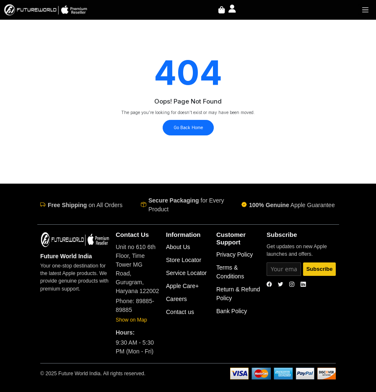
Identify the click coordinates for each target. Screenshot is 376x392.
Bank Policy (231, 311)
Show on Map (131, 320)
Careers (176, 299)
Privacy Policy (234, 254)
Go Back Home (188, 127)
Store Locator (183, 260)
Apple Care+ (182, 286)
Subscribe (319, 269)
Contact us (180, 312)
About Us (178, 247)
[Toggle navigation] (365, 9)
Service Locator (186, 273)
